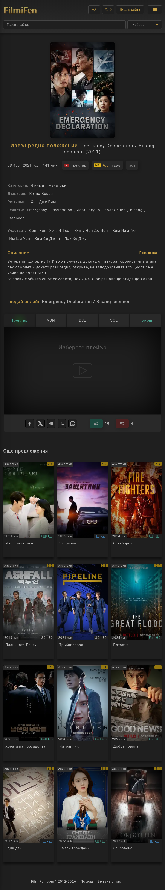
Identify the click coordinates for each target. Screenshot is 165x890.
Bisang (136, 210)
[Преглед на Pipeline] (82, 611)
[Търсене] (64, 24)
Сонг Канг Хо (41, 230)
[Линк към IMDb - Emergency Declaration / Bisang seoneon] (107, 165)
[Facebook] (29, 423)
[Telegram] (51, 423)
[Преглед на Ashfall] (28, 611)
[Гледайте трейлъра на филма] (75, 165)
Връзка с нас (109, 881)
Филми (37, 185)
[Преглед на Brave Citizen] (82, 814)
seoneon (17, 218)
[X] (40, 423)
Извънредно (88, 210)
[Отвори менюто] (155, 9)
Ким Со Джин (47, 238)
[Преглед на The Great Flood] (136, 611)
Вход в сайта (130, 10)
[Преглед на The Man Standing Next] (28, 713)
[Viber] (62, 423)
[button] (94, 9)
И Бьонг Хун (69, 230)
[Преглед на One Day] (28, 814)
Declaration (61, 210)
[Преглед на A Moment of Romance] (28, 509)
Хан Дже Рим (43, 202)
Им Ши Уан (19, 238)
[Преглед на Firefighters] (136, 509)
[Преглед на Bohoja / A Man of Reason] (82, 509)
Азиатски (57, 185)
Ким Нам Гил (124, 230)
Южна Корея (41, 193)
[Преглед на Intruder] (82, 713)
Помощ (87, 881)
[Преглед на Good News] (136, 713)
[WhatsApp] (72, 423)
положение (114, 210)
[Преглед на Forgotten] (136, 814)
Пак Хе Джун (76, 238)
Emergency (37, 210)
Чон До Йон (97, 230)
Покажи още (148, 252)
